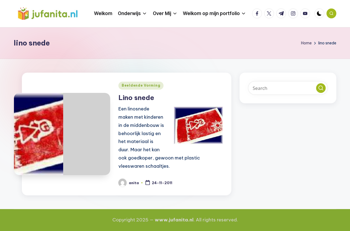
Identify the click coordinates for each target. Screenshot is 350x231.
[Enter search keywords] (288, 88)
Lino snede (136, 97)
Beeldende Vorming (141, 85)
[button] (321, 88)
